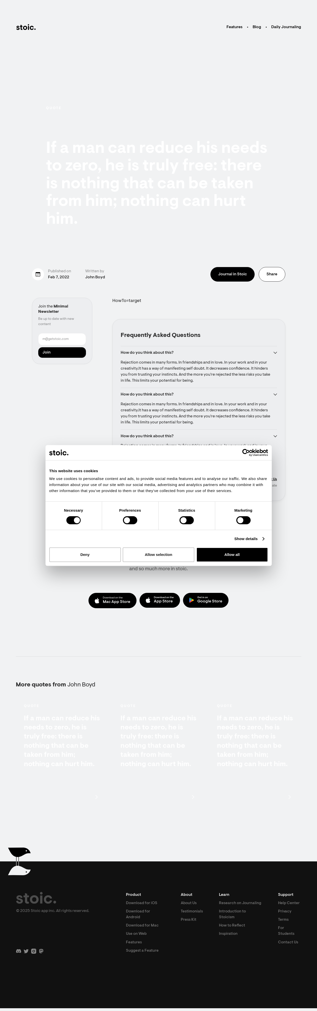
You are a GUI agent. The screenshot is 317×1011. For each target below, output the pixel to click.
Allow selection (158, 554)
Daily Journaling (286, 27)
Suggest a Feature (142, 953)
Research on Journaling (231, 908)
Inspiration (229, 942)
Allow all (232, 554)
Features (235, 27)
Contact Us (288, 945)
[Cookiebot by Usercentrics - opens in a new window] (246, 452)
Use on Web (137, 936)
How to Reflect (233, 934)
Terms (283, 922)
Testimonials (192, 913)
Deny (85, 554)
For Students (286, 933)
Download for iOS (142, 905)
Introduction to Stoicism (234, 922)
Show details (246, 539)
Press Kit (189, 922)
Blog (257, 27)
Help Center (289, 905)
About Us (189, 905)
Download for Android (138, 916)
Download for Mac (143, 928)
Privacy (285, 913)
